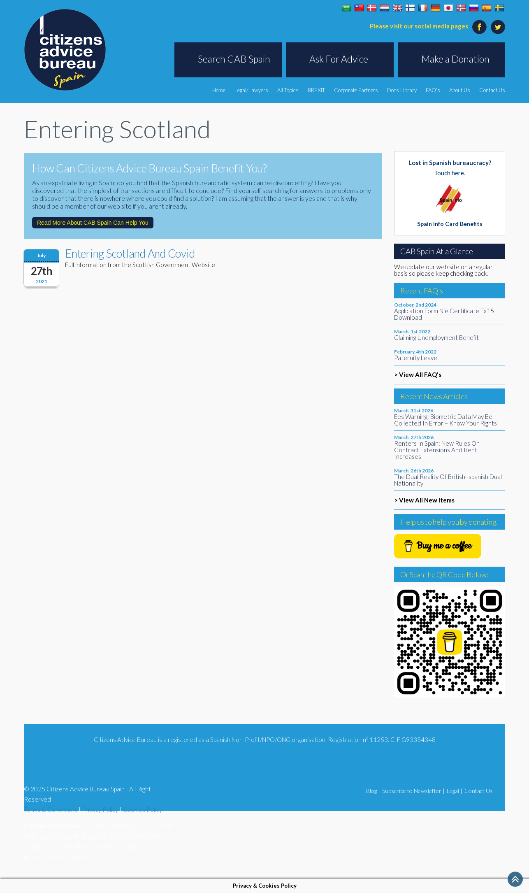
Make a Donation (455, 59)
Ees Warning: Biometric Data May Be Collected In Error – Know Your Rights (445, 420)
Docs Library (402, 90)
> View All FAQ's (417, 374)
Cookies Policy (142, 809)
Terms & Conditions (50, 809)
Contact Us (492, 90)
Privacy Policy (100, 809)
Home (218, 90)
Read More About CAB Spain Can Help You (92, 222)
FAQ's (433, 90)
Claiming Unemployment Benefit (436, 337)
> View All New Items (424, 500)
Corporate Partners (356, 90)
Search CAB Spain (234, 59)
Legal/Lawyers (251, 90)
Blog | (373, 790)
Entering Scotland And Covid (130, 253)
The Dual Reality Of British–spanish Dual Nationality (448, 480)
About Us (459, 90)
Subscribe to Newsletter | (413, 790)
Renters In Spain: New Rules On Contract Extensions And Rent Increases (437, 450)
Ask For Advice (338, 59)
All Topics (288, 90)
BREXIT (316, 90)
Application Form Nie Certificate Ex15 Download (444, 314)
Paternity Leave (415, 357)
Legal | (454, 790)
